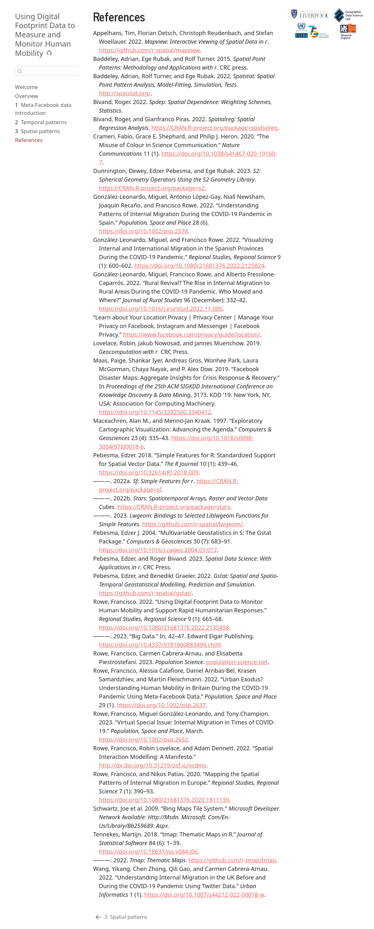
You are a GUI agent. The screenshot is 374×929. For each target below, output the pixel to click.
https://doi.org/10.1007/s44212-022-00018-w (204, 894)
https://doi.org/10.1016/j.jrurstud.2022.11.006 (160, 308)
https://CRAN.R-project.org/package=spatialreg (214, 127)
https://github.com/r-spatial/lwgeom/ (192, 524)
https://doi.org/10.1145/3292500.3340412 (155, 412)
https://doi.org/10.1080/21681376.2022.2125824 (199, 265)
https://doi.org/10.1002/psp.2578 (143, 231)
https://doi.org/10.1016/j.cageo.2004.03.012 (158, 550)
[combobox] (47, 71)
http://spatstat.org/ (124, 93)
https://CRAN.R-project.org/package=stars (173, 507)
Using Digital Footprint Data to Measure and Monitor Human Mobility (45, 34)
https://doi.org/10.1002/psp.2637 (161, 705)
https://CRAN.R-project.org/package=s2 (151, 188)
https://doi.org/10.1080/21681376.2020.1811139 (164, 800)
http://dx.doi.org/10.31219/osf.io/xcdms (152, 765)
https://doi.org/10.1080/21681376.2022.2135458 (164, 627)
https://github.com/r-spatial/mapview (149, 50)
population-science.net (236, 662)
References (28, 140)
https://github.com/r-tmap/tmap (232, 860)
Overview (26, 96)
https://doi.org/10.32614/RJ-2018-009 (149, 472)
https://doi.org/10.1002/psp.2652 (143, 739)
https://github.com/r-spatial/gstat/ (145, 593)
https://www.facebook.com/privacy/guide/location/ (191, 334)
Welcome (26, 87)
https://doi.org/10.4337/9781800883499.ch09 (160, 644)
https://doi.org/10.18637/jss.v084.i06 (148, 851)
